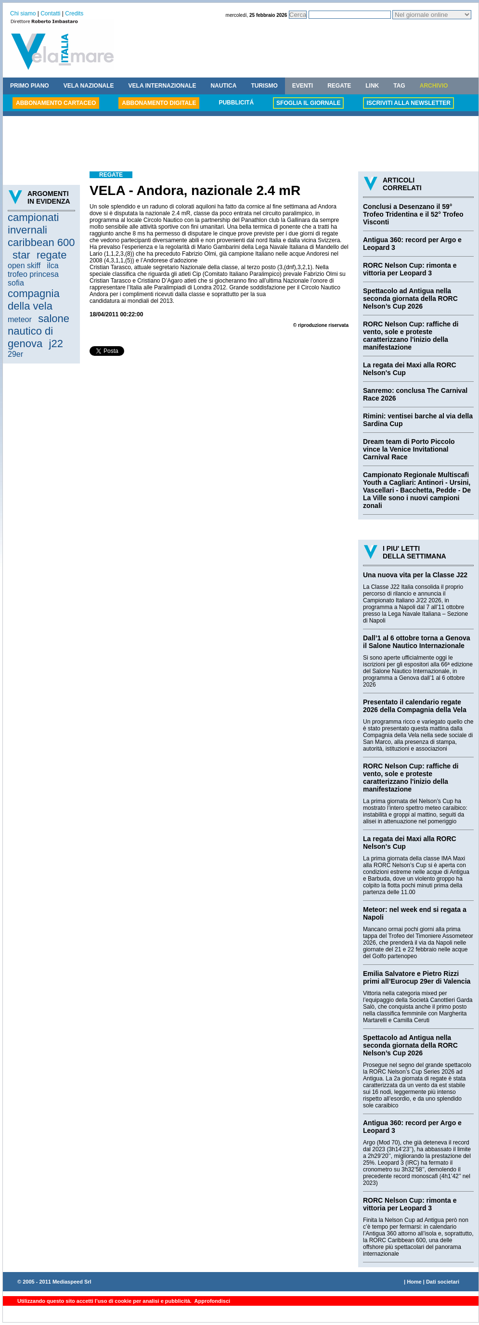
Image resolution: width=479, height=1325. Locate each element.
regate (51, 255)
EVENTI (302, 85)
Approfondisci (211, 1301)
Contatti (50, 13)
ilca (53, 265)
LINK (372, 85)
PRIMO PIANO (29, 85)
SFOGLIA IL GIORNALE (308, 103)
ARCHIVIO (434, 85)
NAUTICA (223, 85)
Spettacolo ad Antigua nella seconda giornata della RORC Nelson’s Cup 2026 (410, 298)
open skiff (24, 265)
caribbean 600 (41, 242)
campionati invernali (33, 223)
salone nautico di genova (38, 331)
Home (414, 1282)
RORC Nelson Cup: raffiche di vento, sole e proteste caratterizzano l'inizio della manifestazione (410, 335)
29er (15, 354)
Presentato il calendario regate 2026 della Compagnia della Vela (414, 706)
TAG (399, 85)
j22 (56, 344)
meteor (20, 319)
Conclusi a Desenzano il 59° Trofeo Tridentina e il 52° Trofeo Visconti (413, 214)
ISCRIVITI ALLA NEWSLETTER (408, 103)
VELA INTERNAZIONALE (162, 85)
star (21, 255)
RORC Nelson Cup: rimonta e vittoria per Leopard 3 (409, 269)
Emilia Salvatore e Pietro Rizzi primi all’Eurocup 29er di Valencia (416, 977)
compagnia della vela (34, 299)
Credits (74, 13)
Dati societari (442, 1282)
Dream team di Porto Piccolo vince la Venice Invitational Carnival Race (409, 449)
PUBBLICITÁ (236, 102)
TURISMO (264, 85)
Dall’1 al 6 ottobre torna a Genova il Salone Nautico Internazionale (416, 642)
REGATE (339, 85)
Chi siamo (23, 13)
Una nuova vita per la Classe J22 (415, 575)
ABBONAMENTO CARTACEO (56, 103)
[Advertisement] (241, 145)
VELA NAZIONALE (89, 85)
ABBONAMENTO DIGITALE (159, 103)
